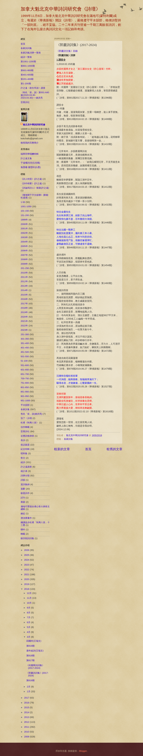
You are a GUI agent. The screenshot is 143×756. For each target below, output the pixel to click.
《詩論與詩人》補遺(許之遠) (35, 188)
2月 (29, 686)
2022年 (24, 325)
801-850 (25, 387)
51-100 (24, 361)
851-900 (25, 391)
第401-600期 (27, 74)
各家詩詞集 (26, 48)
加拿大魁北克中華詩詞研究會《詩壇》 (60, 9)
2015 (27, 707)
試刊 (23, 497)
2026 (27, 550)
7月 (29, 617)
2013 (27, 717)
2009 (27, 736)
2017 (27, 697)
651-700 (25, 374)
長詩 (23, 440)
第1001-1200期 (28, 61)
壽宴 (23, 502)
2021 (27, 574)
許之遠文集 (26, 158)
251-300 (25, 334)
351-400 (25, 343)
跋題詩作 (25, 493)
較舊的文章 (114, 449)
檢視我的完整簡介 (30, 142)
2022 (27, 569)
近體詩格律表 (27, 436)
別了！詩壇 (26, 418)
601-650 (25, 369)
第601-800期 (27, 70)
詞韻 (23, 480)
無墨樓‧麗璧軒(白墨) (31, 167)
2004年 (24, 241)
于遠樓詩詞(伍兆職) (30, 163)
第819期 (30, 646)
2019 (27, 584)
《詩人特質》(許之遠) (31, 179)
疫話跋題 (25, 444)
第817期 (30, 660)
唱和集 (24, 453)
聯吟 (23, 529)
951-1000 (25, 400)
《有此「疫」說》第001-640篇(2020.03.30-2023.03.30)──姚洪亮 (35, 95)
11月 (29, 598)
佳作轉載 (25, 427)
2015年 (24, 294)
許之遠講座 (26, 467)
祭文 (23, 458)
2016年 (24, 299)
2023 (27, 565)
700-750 (25, 378)
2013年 (24, 286)
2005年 (24, 246)
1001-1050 (26, 206)
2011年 (24, 277)
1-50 (23, 202)
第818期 (30, 655)
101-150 (25, 211)
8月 (29, 612)
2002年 (24, 233)
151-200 (25, 215)
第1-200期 (26, 83)
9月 (29, 607)
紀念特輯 (25, 449)
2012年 (24, 281)
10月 (29, 603)
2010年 (24, 272)
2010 (27, 731)
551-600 (25, 365)
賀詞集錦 (25, 484)
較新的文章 (62, 449)
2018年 (24, 308)
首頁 (88, 449)
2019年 (24, 312)
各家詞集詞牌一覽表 (31, 52)
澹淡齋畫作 (26, 518)
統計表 (24, 471)
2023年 (24, 330)
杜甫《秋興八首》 (30, 422)
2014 (27, 712)
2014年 (24, 290)
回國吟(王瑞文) (33, 641)
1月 (29, 691)
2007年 (24, 255)
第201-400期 (27, 79)
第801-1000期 (28, 66)
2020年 (24, 317)
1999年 (24, 219)
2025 (27, 555)
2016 (27, 702)
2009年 (24, 264)
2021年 (24, 321)
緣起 (23, 513)
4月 (29, 632)
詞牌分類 (25, 475)
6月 (29, 622)
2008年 (24, 259)
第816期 (30, 680)
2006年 (24, 250)
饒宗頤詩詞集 (27, 538)
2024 (27, 560)
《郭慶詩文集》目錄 (67, 51)
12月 (29, 593)
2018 (27, 589)
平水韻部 (25, 405)
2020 (27, 579)
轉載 (23, 534)
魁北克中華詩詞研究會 (34, 124)
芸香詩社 (25, 102)
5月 (29, 627)
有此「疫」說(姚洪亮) (31, 414)
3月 (29, 637)
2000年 (24, 224)
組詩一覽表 (26, 57)
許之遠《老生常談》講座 (33, 88)
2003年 (24, 237)
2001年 (24, 228)
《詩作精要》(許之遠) (31, 183)
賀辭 (23, 489)
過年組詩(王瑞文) (34, 650)
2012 (27, 722)
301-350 (25, 339)
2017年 (24, 303)
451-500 (25, 352)
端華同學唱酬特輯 (30, 154)
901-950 (25, 396)
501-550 (25, 356)
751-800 (25, 383)
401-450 (25, 347)
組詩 (23, 462)
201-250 (25, 268)
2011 (27, 727)
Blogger (83, 751)
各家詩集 (68, 439)
